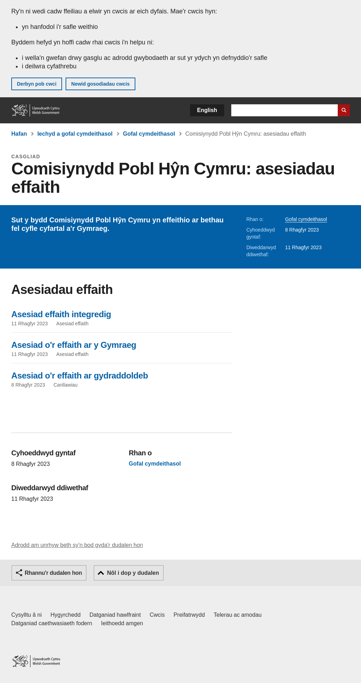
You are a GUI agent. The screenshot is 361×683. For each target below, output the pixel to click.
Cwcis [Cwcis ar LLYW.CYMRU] (157, 615)
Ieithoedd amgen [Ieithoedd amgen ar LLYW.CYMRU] (122, 623)
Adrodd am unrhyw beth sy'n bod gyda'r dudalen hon (77, 545)
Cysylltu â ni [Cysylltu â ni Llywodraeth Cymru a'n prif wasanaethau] (26, 615)
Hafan (19, 134)
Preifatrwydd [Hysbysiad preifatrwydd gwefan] (189, 615)
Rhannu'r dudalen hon (53, 573)
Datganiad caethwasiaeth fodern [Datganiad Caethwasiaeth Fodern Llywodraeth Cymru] (51, 623)
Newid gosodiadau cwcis (100, 84)
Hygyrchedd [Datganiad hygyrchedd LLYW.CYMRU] (65, 615)
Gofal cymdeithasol (149, 134)
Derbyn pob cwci (36, 84)
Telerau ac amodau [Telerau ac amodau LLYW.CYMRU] (238, 615)
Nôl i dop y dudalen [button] (133, 573)
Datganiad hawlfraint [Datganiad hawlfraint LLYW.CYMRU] (115, 615)
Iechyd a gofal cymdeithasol (74, 134)
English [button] (207, 110)
